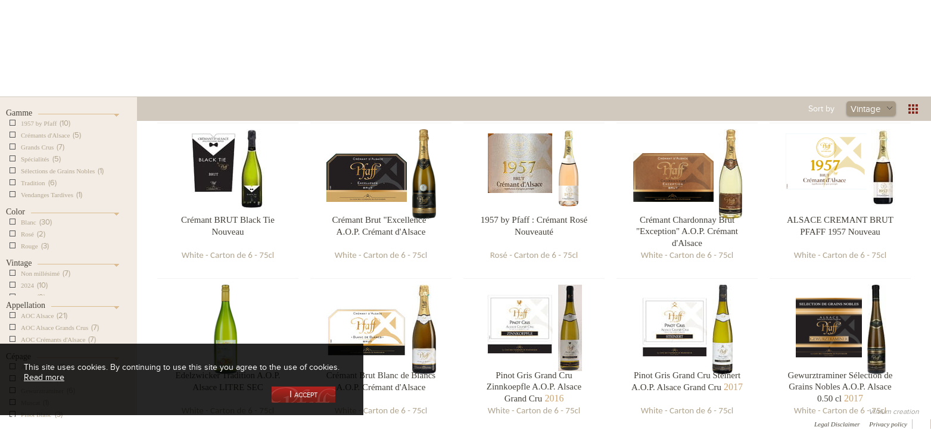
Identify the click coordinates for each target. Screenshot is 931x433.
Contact (274, 423)
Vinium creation (893, 411)
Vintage (865, 108)
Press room (227, 423)
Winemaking (592, 62)
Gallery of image (170, 423)
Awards (53, 423)
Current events (767, 62)
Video (362, 423)
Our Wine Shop (256, 62)
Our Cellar (168, 62)
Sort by (821, 108)
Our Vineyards (343, 62)
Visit (680, 62)
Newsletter (319, 423)
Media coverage (106, 423)
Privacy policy (888, 424)
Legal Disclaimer (837, 424)
